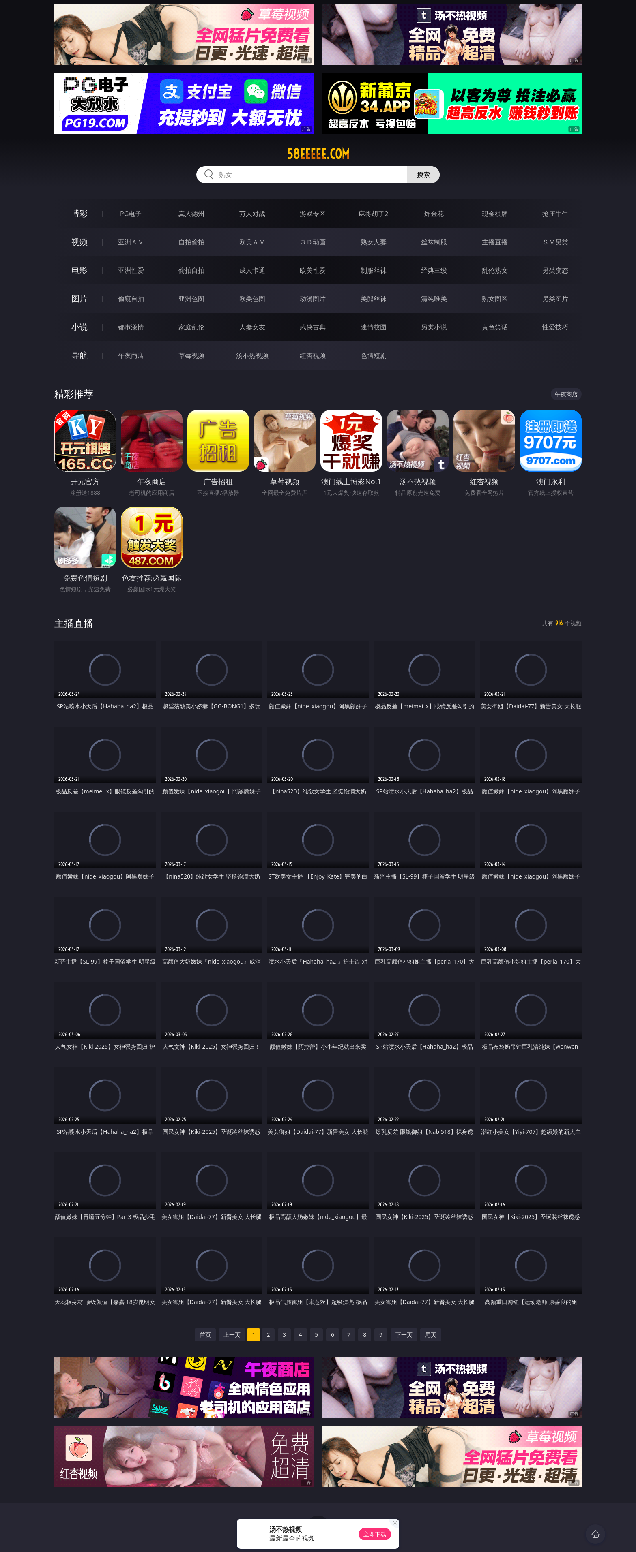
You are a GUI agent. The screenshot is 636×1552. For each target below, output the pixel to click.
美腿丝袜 (374, 298)
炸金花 (434, 213)
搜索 (423, 174)
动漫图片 (313, 298)
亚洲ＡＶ (131, 241)
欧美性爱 (313, 270)
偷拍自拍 (191, 270)
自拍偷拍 (191, 241)
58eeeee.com (318, 154)
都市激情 (131, 327)
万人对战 (252, 213)
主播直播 (495, 241)
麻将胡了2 (373, 213)
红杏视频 (313, 355)
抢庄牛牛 (555, 213)
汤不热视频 (252, 355)
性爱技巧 (555, 327)
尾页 (430, 1334)
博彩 (79, 213)
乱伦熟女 (495, 270)
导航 (79, 355)
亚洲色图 (191, 298)
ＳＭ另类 (555, 241)
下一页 (404, 1334)
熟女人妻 (374, 241)
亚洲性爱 (131, 270)
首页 (205, 1334)
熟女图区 (495, 298)
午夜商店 (131, 355)
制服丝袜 (374, 270)
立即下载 (374, 1534)
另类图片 (555, 298)
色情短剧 (374, 355)
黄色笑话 (495, 327)
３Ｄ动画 (313, 241)
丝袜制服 (434, 241)
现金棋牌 (495, 213)
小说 (79, 326)
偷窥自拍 (131, 298)
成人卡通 (252, 270)
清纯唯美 (434, 298)
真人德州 (191, 213)
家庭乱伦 (191, 327)
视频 (79, 241)
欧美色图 (252, 298)
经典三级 (434, 270)
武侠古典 (313, 327)
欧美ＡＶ (252, 241)
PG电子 (131, 213)
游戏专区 (313, 213)
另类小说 (434, 327)
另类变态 (555, 270)
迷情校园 (374, 327)
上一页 (232, 1334)
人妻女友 (252, 327)
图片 (79, 298)
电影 (79, 270)
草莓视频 (191, 355)
